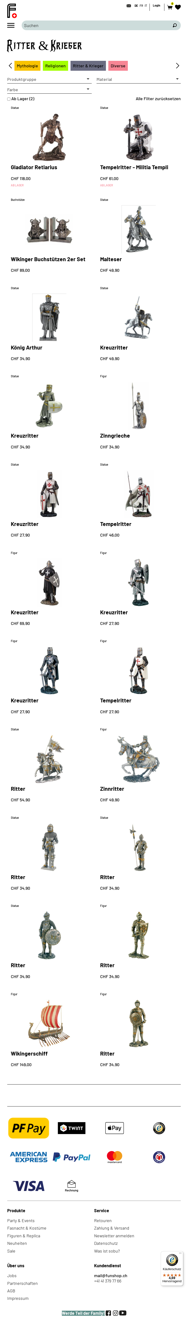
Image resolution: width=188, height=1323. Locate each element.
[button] (49, 79)
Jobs (12, 1275)
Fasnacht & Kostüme (26, 1228)
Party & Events (21, 1220)
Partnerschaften (22, 1283)
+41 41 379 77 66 (107, 1280)
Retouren (103, 1220)
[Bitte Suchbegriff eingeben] (95, 25)
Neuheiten (17, 1243)
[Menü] (180, 1254)
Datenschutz (106, 1243)
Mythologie (27, 65)
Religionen (55, 65)
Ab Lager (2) (22, 98)
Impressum (18, 1298)
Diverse (118, 65)
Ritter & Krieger (88, 65)
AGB (11, 1290)
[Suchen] (175, 25)
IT (146, 5)
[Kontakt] (127, 5)
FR (141, 5)
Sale (11, 1250)
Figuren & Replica (23, 1235)
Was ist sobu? (107, 1250)
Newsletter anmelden (114, 1235)
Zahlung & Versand (111, 1228)
